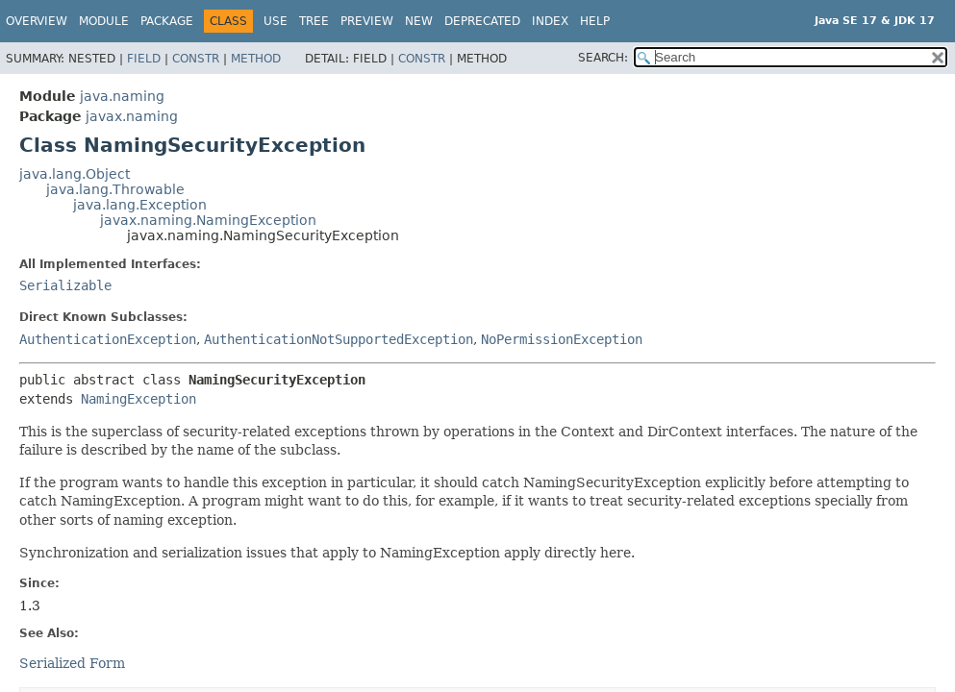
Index (550, 21)
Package (166, 21)
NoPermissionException (561, 339)
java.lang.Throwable (115, 189)
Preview (366, 21)
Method (256, 58)
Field (144, 58)
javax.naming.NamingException (208, 220)
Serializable (65, 285)
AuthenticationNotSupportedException (338, 339)
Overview (36, 21)
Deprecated (482, 21)
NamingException (138, 399)
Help (595, 21)
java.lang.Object (74, 174)
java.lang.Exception (140, 204)
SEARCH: (603, 57)
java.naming (122, 96)
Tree (314, 21)
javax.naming (132, 116)
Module (104, 21)
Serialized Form (72, 663)
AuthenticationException (107, 339)
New (419, 21)
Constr (195, 58)
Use (276, 21)
